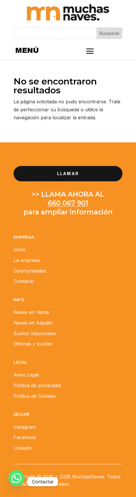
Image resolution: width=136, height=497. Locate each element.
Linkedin (23, 448)
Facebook (25, 437)
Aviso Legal (26, 375)
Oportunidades (30, 271)
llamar (68, 173)
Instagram (25, 427)
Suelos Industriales (35, 333)
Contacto (24, 281)
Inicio (19, 249)
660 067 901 (68, 203)
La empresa (27, 260)
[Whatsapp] (16, 482)
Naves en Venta (31, 312)
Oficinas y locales (33, 344)
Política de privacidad (37, 385)
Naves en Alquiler (33, 323)
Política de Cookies (35, 396)
